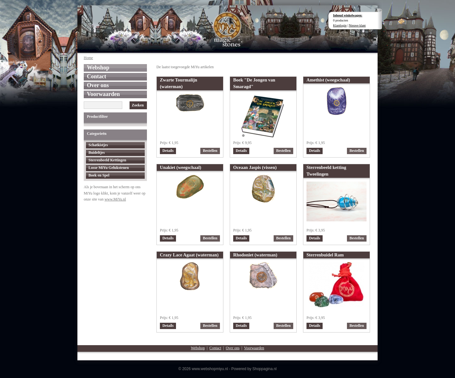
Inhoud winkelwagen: (347, 15)
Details (167, 150)
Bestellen (210, 150)
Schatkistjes (98, 145)
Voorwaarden (103, 94)
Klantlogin (340, 25)
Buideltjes (96, 152)
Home (88, 58)
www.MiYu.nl (115, 199)
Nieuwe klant (357, 25)
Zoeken (138, 105)
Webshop (98, 67)
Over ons (98, 85)
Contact (96, 76)
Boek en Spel (98, 175)
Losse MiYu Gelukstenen (108, 167)
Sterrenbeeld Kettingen (107, 160)
